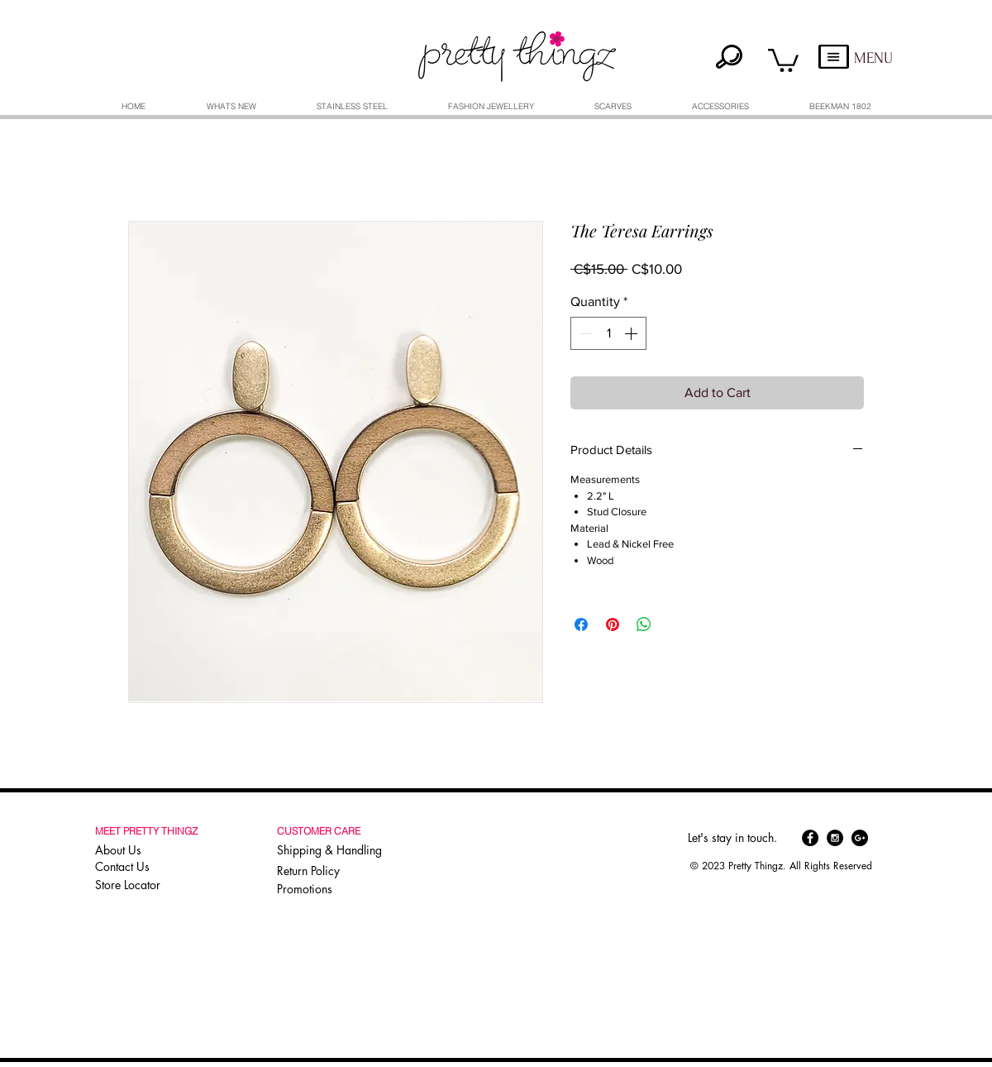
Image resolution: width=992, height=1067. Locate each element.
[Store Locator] (147, 885)
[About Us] (149, 850)
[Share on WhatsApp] (644, 624)
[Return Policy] (333, 871)
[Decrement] (584, 333)
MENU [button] (873, 58)
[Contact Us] (149, 867)
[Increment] (632, 333)
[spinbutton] (608, 333)
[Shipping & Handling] (333, 850)
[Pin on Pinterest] (612, 624)
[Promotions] (310, 889)
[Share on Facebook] (581, 624)
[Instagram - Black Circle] (835, 838)
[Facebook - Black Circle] (810, 838)
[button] (783, 59)
